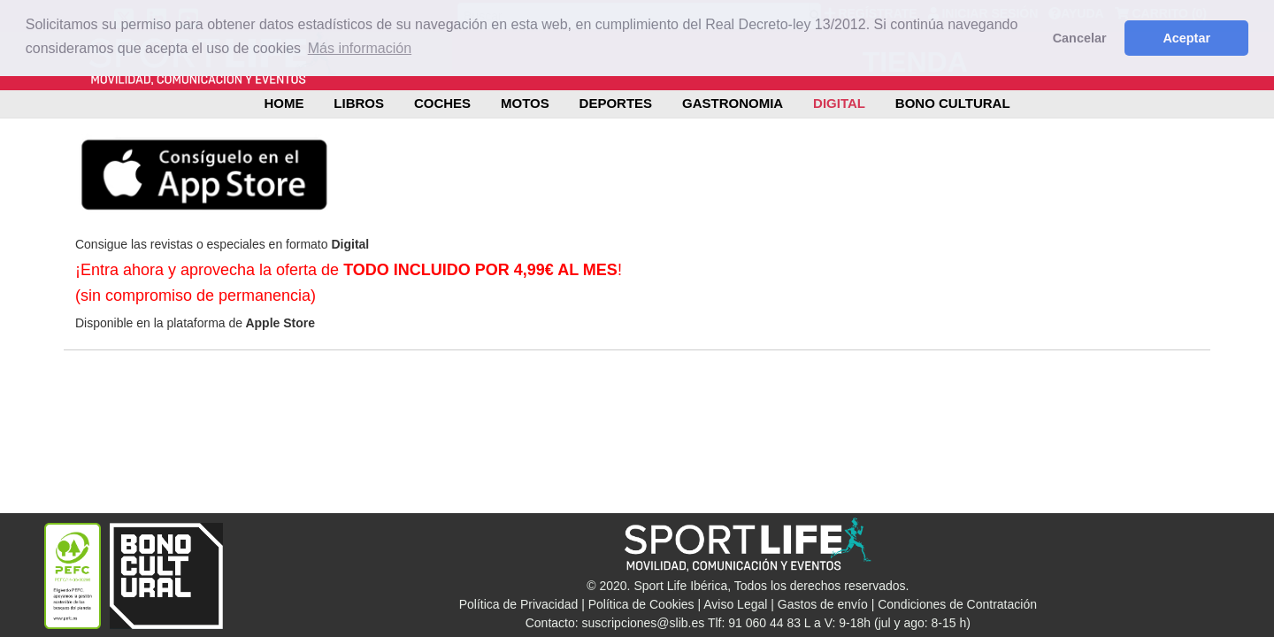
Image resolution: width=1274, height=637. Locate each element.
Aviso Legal (735, 604)
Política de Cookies (641, 604)
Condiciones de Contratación (957, 604)
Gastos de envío (823, 604)
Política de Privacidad (519, 604)
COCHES (442, 103)
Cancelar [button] (1080, 38)
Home (283, 103)
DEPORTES (616, 103)
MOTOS (525, 103)
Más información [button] (359, 48)
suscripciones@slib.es (643, 623)
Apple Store (278, 323)
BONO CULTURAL (952, 103)
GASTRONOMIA (732, 103)
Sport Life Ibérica (680, 586)
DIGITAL (839, 103)
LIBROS (359, 103)
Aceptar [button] (1186, 38)
